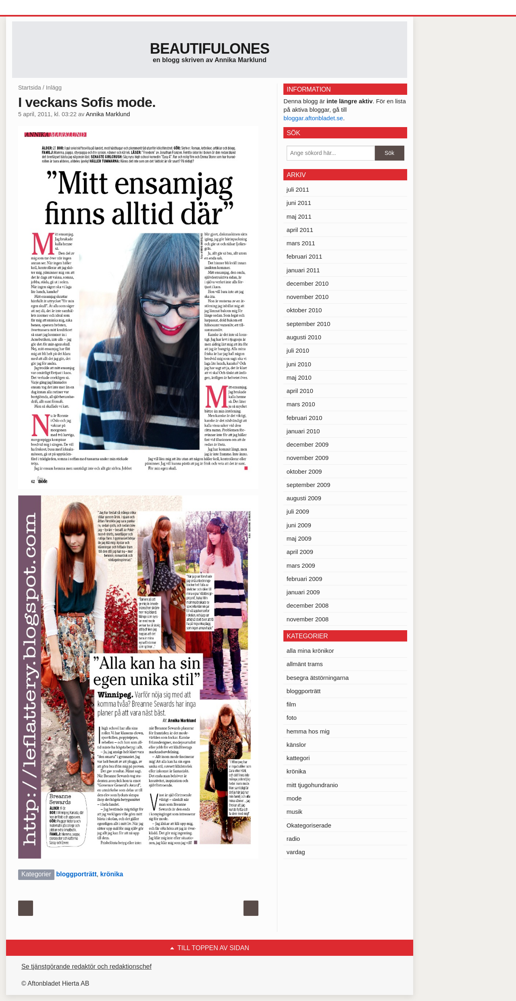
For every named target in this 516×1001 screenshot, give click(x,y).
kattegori (298, 757)
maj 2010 (299, 377)
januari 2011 (303, 270)
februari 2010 (304, 417)
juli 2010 (298, 350)
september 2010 (308, 323)
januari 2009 (303, 592)
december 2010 (308, 283)
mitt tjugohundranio (312, 785)
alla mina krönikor (310, 650)
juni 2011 (299, 202)
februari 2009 (304, 578)
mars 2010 (301, 404)
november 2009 (308, 457)
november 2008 (308, 619)
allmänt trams (305, 663)
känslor (296, 744)
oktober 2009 (304, 471)
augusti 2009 (304, 498)
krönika (111, 874)
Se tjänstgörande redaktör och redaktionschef (86, 966)
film (291, 704)
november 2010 (308, 296)
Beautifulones (210, 48)
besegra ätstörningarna (318, 677)
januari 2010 (303, 431)
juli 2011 (298, 189)
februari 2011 (304, 256)
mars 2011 (301, 243)
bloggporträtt (76, 874)
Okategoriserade (309, 825)
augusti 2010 (304, 337)
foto (292, 717)
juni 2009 (299, 525)
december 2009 (308, 444)
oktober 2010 (304, 310)
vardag (296, 851)
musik (294, 811)
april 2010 (300, 390)
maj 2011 (299, 216)
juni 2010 (299, 364)
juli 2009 (298, 511)
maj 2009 (299, 538)
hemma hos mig (308, 731)
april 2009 (300, 551)
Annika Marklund (108, 114)
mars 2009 (301, 565)
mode (294, 798)
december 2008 (308, 605)
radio (293, 838)
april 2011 (300, 229)
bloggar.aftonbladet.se (313, 118)
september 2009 (308, 484)
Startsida (29, 87)
